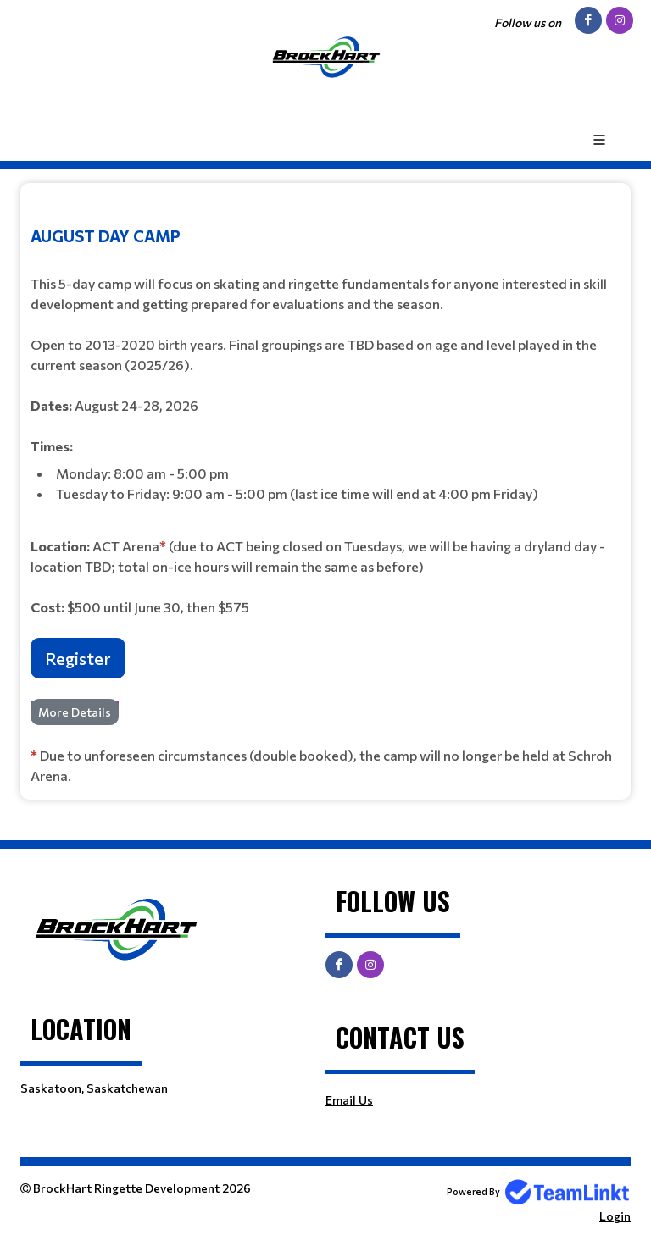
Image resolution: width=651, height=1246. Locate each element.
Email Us (349, 1100)
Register (78, 658)
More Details (74, 712)
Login (615, 1216)
